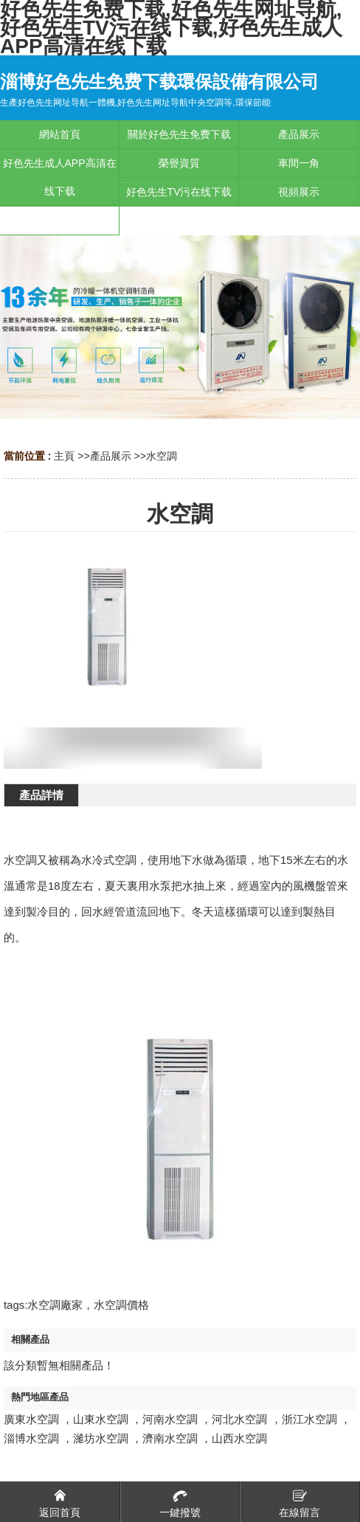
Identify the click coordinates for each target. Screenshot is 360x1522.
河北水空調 (239, 1419)
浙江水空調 (309, 1419)
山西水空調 (239, 1438)
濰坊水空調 (100, 1438)
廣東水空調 (31, 1419)
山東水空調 (100, 1419)
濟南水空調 (170, 1438)
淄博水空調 (31, 1438)
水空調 (161, 456)
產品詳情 (41, 795)
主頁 (64, 456)
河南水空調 (170, 1419)
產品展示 (110, 456)
